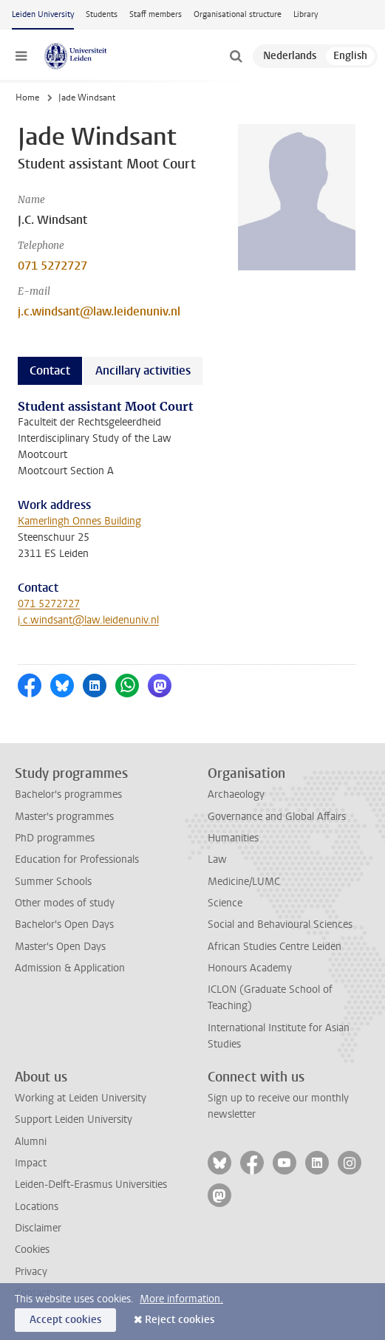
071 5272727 (52, 265)
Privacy (31, 1272)
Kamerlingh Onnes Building (79, 521)
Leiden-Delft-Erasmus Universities (91, 1184)
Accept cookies (65, 1320)
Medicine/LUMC (244, 882)
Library (305, 14)
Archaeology (236, 794)
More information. (181, 1299)
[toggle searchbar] (236, 56)
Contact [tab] (50, 370)
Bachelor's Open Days (64, 924)
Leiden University (43, 14)
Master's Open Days (60, 947)
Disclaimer (38, 1228)
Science (225, 903)
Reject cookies (179, 1320)
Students (101, 14)
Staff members (155, 14)
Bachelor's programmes (68, 794)
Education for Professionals (77, 859)
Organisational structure (238, 14)
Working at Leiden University (80, 1098)
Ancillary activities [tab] (143, 370)
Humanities (233, 838)
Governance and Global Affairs (277, 817)
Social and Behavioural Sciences (280, 924)
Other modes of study (65, 903)
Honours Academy (250, 968)
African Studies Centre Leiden (274, 947)
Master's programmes (64, 817)
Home (27, 97)
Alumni (31, 1142)
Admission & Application (70, 968)
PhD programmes (55, 838)
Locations (36, 1207)
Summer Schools (53, 882)
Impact (31, 1163)
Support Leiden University (73, 1119)
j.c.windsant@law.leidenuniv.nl (99, 311)
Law (217, 859)
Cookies (32, 1249)
